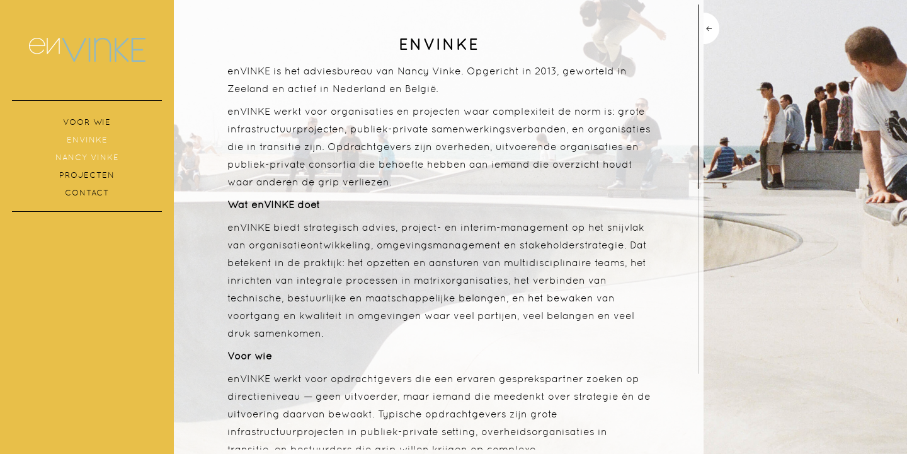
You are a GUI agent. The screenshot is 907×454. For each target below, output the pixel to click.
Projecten (87, 175)
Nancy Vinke (87, 157)
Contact (87, 192)
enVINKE (87, 139)
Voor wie (87, 122)
